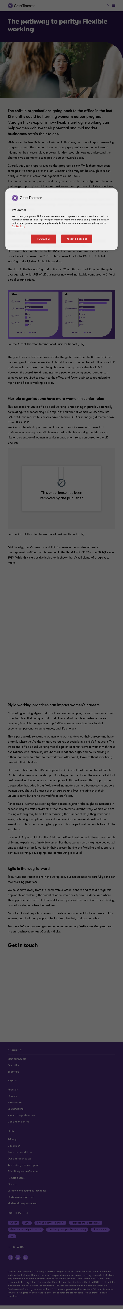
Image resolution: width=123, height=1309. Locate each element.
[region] (61, 219)
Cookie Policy (18, 226)
